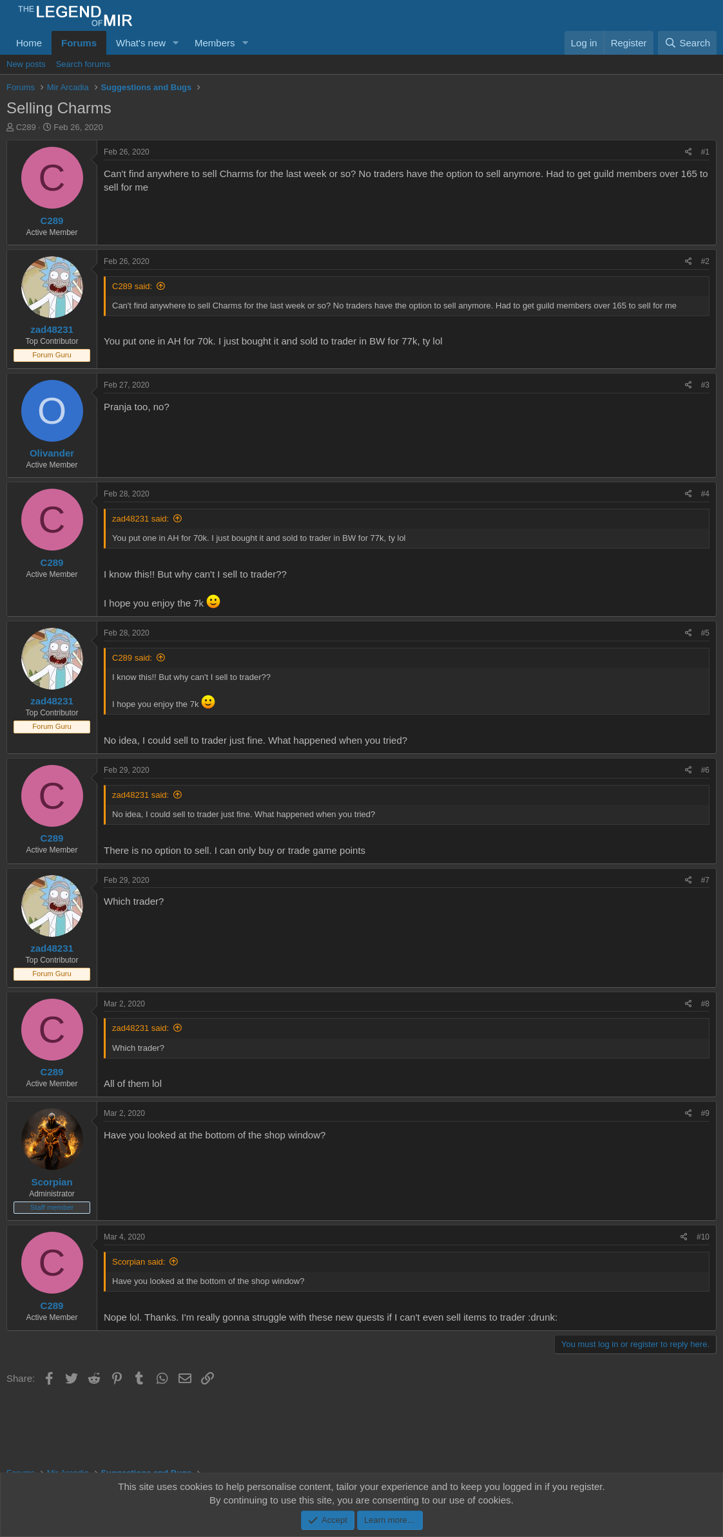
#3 (705, 385)
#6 (705, 770)
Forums (79, 42)
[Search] (687, 43)
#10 (703, 1236)
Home (29, 42)
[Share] (688, 152)
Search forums (83, 64)
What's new (141, 42)
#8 (705, 1003)
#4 (705, 493)
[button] (176, 43)
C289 (26, 127)
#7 (705, 880)
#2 (705, 261)
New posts (26, 64)
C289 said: (132, 286)
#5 (705, 632)
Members (215, 42)
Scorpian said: (138, 1262)
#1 (705, 151)
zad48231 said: (140, 518)
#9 (705, 1113)
